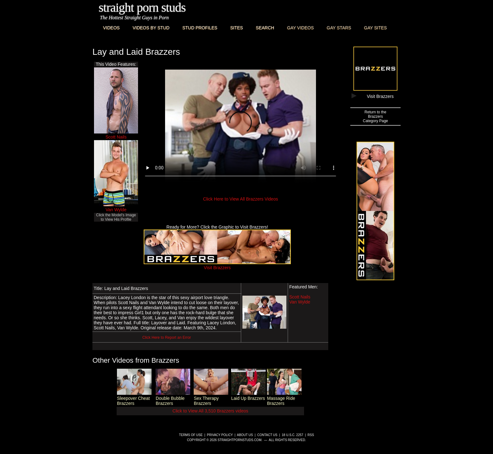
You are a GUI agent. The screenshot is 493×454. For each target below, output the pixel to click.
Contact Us (267, 435)
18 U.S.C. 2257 (292, 435)
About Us (245, 435)
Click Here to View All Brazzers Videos (240, 198)
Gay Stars (339, 27)
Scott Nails (116, 136)
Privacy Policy (220, 435)
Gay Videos (300, 27)
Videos (111, 27)
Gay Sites (375, 27)
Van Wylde (116, 209)
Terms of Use (190, 435)
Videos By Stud (151, 27)
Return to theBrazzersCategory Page (375, 116)
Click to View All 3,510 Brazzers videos (210, 410)
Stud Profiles (199, 27)
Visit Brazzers (217, 265)
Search (265, 27)
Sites (236, 27)
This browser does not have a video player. (240, 126)
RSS (310, 435)
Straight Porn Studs (142, 7)
